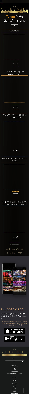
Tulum (10, 16)
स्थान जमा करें (14, 390)
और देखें (15, 64)
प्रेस (14, 375)
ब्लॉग (15, 368)
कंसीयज (14, 388)
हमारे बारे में (14, 383)
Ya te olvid (14, 31)
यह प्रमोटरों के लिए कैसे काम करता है (14, 373)
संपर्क (14, 385)
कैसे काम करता (15, 371)
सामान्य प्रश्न (14, 377)
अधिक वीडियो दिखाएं (14, 244)
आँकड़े (14, 391)
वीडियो (14, 370)
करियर (14, 386)
